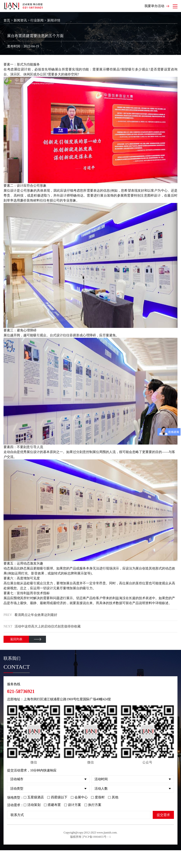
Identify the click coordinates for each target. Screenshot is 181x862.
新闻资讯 (20, 20)
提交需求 (163, 815)
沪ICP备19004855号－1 (96, 836)
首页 (7, 20)
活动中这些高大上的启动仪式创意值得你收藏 (48, 626)
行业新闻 (37, 20)
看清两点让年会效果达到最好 (35, 615)
